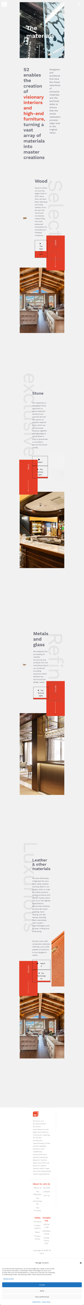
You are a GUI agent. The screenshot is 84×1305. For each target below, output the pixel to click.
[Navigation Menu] (79, 4)
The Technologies (37, 1213)
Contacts (37, 1234)
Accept (42, 1285)
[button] (81, 1263)
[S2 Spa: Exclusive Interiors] (4, 4)
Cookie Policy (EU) (46, 1253)
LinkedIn (46, 1204)
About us (37, 1200)
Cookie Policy (36, 1302)
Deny (42, 1291)
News (37, 1245)
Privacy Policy (46, 1302)
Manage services (8, 1278)
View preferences (42, 1297)
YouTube (46, 1200)
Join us (46, 1208)
